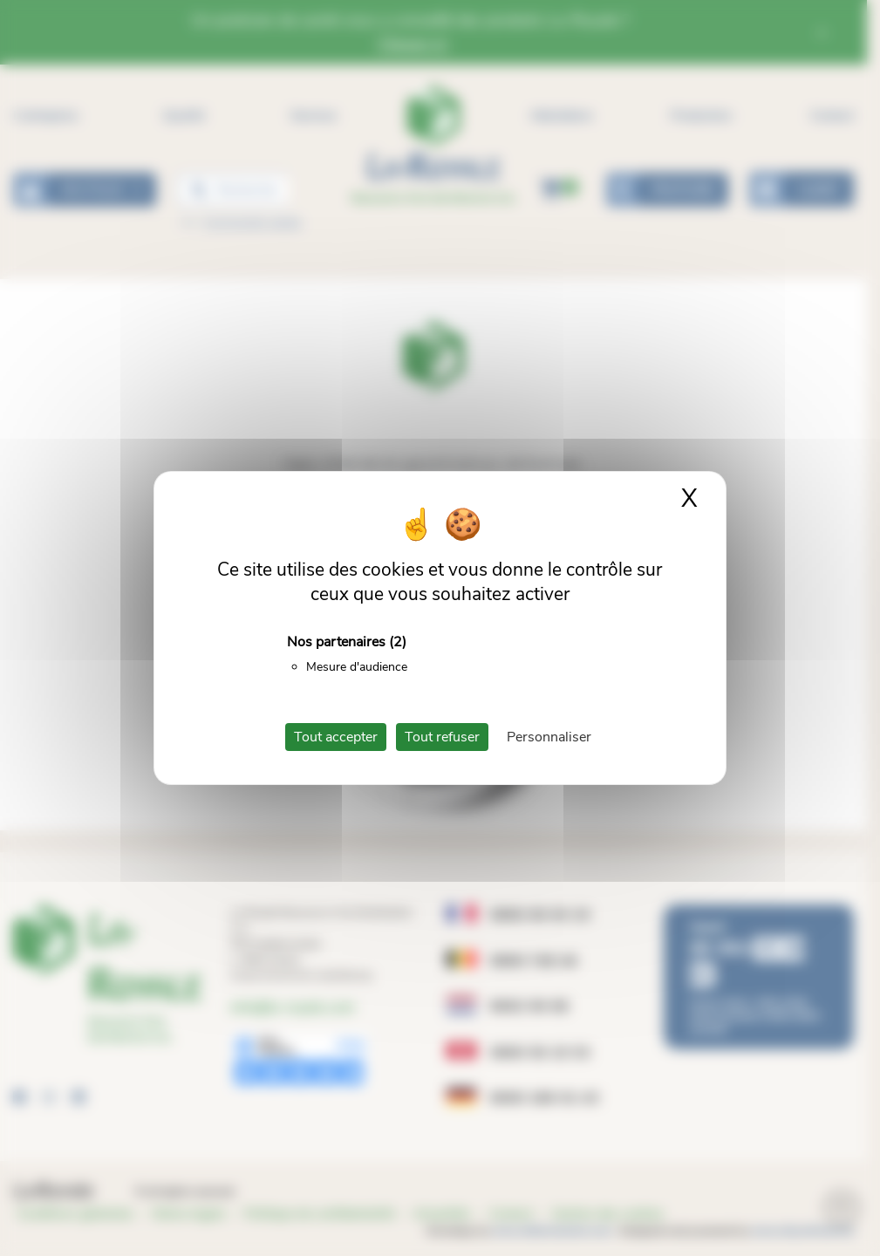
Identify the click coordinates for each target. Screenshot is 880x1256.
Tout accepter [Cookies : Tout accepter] (336, 737)
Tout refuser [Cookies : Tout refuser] (442, 737)
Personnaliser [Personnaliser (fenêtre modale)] (549, 737)
